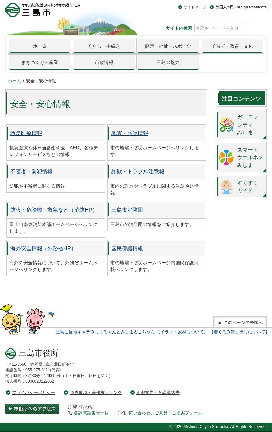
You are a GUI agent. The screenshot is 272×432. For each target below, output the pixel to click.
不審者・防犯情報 (31, 171)
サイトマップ (195, 7)
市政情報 (104, 62)
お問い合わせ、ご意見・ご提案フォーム (163, 412)
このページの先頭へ (240, 322)
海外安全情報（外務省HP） (43, 248)
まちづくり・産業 (39, 62)
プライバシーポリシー (33, 392)
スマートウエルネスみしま (250, 157)
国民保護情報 (127, 248)
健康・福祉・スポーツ (168, 46)
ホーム (40, 46)
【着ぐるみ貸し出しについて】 (239, 331)
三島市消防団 (127, 210)
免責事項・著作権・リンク (96, 392)
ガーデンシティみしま (247, 124)
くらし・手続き (104, 46)
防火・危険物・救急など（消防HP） (54, 210)
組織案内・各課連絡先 (158, 392)
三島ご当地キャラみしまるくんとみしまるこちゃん (105, 331)
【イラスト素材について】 (182, 331)
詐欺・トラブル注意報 (137, 171)
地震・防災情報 (129, 133)
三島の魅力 (168, 62)
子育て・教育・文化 (232, 46)
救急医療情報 (26, 133)
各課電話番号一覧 (91, 412)
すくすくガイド (247, 186)
